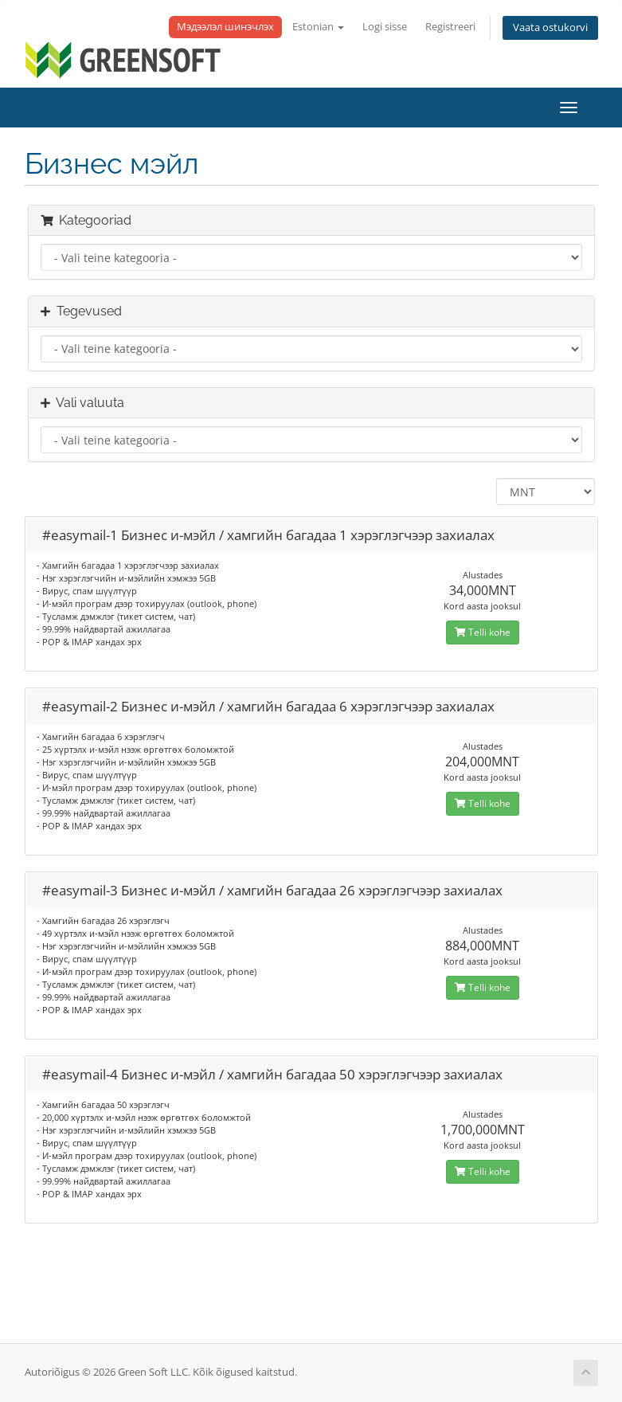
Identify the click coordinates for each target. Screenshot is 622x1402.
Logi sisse (384, 26)
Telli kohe (483, 632)
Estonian (318, 26)
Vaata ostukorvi (550, 27)
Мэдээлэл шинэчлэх (225, 26)
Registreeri (450, 26)
